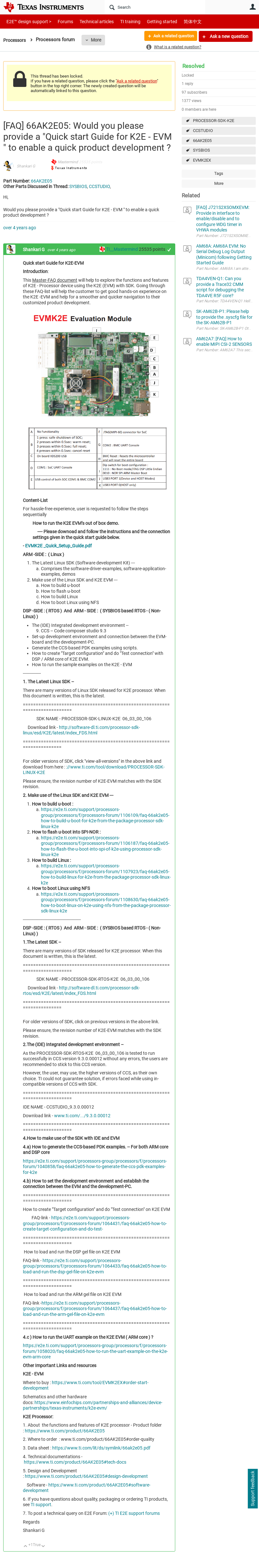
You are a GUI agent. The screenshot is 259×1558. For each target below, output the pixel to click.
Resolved (193, 66)
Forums (60, 21)
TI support (41, 1504)
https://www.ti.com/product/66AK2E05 (65, 1430)
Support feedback (252, 1488)
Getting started (150, 21)
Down (43, 1546)
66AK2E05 (202, 140)
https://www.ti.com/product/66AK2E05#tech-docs (75, 1462)
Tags (218, 173)
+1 (169, 249)
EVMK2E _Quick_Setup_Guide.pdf (58, 545)
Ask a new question (228, 36)
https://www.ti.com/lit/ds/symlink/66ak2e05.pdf (101, 1447)
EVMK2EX (202, 160)
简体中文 (179, 21)
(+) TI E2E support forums (134, 1513)
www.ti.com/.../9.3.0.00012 (82, 1115)
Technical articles (90, 21)
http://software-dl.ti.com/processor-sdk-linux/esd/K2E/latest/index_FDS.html (81, 730)
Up (25, 1546)
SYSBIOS (201, 150)
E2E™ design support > (26, 21)
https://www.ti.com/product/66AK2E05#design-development (86, 1476)
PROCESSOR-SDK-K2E (213, 120)
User (252, 7)
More (98, 39)
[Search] (155, 7)
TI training (121, 21)
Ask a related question (171, 36)
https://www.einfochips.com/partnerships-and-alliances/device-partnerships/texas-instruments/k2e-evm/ (92, 1405)
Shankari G (26, 166)
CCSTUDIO (203, 130)
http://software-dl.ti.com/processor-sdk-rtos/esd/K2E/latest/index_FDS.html (81, 990)
